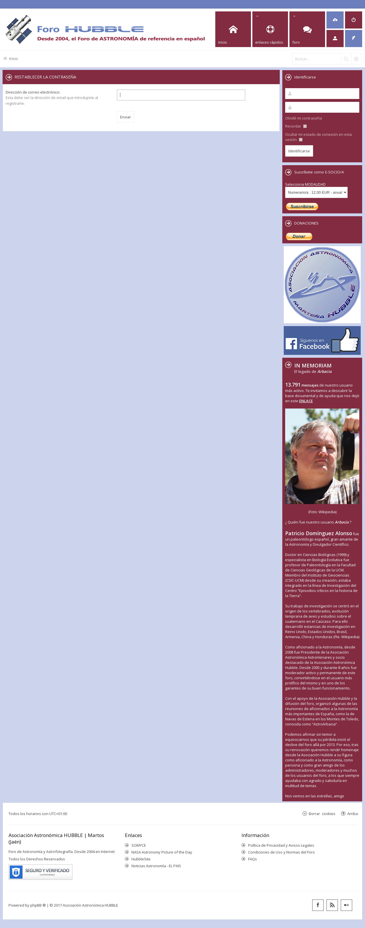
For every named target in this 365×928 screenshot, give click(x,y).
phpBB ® (38, 905)
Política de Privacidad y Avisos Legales (281, 845)
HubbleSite (141, 859)
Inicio (13, 58)
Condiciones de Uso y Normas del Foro (281, 852)
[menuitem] (335, 20)
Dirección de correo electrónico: (33, 92)
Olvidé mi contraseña (303, 118)
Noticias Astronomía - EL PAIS (156, 865)
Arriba (352, 813)
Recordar (296, 126)
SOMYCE (138, 845)
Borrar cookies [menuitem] (322, 813)
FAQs (252, 859)
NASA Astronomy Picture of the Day (161, 852)
